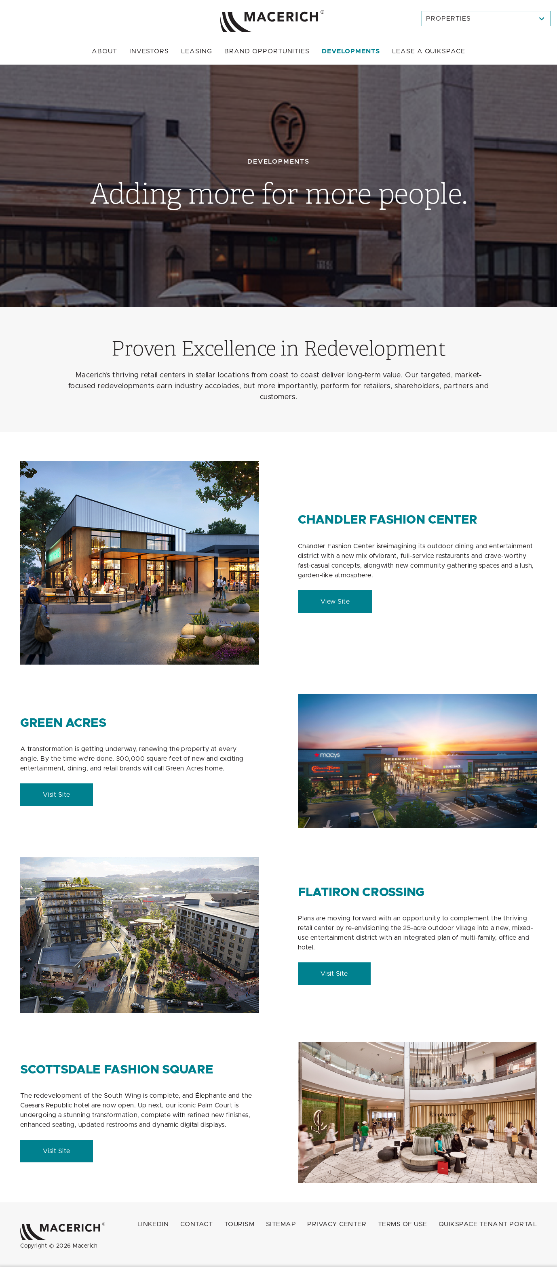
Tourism (239, 1224)
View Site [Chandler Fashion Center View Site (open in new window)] (335, 601)
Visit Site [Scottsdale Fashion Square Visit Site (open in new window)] (56, 1151)
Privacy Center (336, 1224)
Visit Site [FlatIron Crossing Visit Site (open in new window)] (334, 973)
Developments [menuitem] (351, 51)
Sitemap (281, 1224)
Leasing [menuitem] (196, 51)
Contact (196, 1224)
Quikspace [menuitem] (428, 51)
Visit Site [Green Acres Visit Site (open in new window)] (56, 794)
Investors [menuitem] (149, 51)
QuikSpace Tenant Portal (488, 1224)
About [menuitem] (104, 51)
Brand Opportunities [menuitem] (267, 51)
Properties (448, 18)
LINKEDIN (153, 1224)
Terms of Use (402, 1224)
